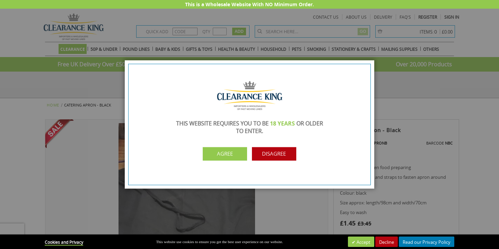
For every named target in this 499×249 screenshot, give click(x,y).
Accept (363, 242)
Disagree (280, 154)
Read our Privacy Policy (426, 242)
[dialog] (249, 124)
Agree (219, 154)
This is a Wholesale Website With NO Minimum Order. (249, 4)
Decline (386, 242)
